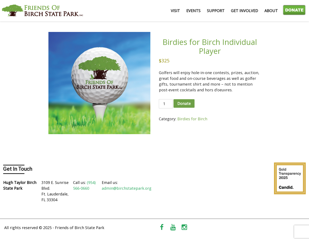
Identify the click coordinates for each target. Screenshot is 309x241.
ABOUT (271, 10)
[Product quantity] (166, 103)
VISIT (175, 10)
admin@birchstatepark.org (126, 188)
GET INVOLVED (244, 10)
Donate (293, 10)
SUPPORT (215, 10)
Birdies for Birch (192, 118)
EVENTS (193, 10)
